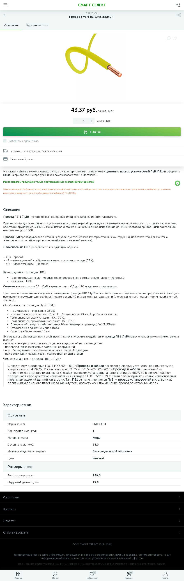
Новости (92, 521)
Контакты (92, 509)
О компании (92, 497)
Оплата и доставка (92, 532)
